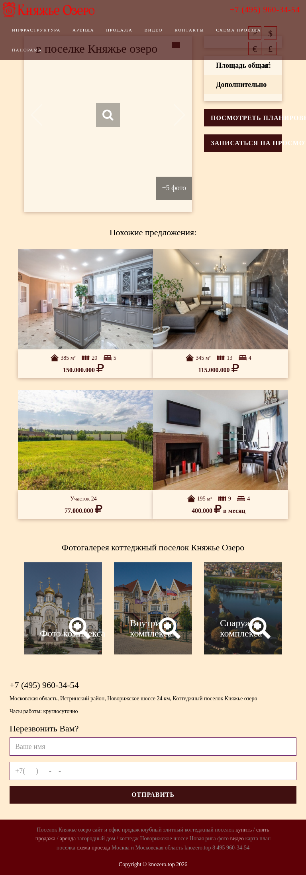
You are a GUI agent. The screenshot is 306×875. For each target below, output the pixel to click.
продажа (45, 838)
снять (262, 830)
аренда (68, 838)
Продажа (131, 34)
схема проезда (93, 848)
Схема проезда (250, 34)
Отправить (153, 794)
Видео (165, 34)
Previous (40, 115)
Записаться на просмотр (246, 143)
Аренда (95, 34)
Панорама (39, 53)
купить (243, 830)
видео (237, 838)
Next (175, 115)
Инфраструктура (48, 34)
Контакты (201, 34)
